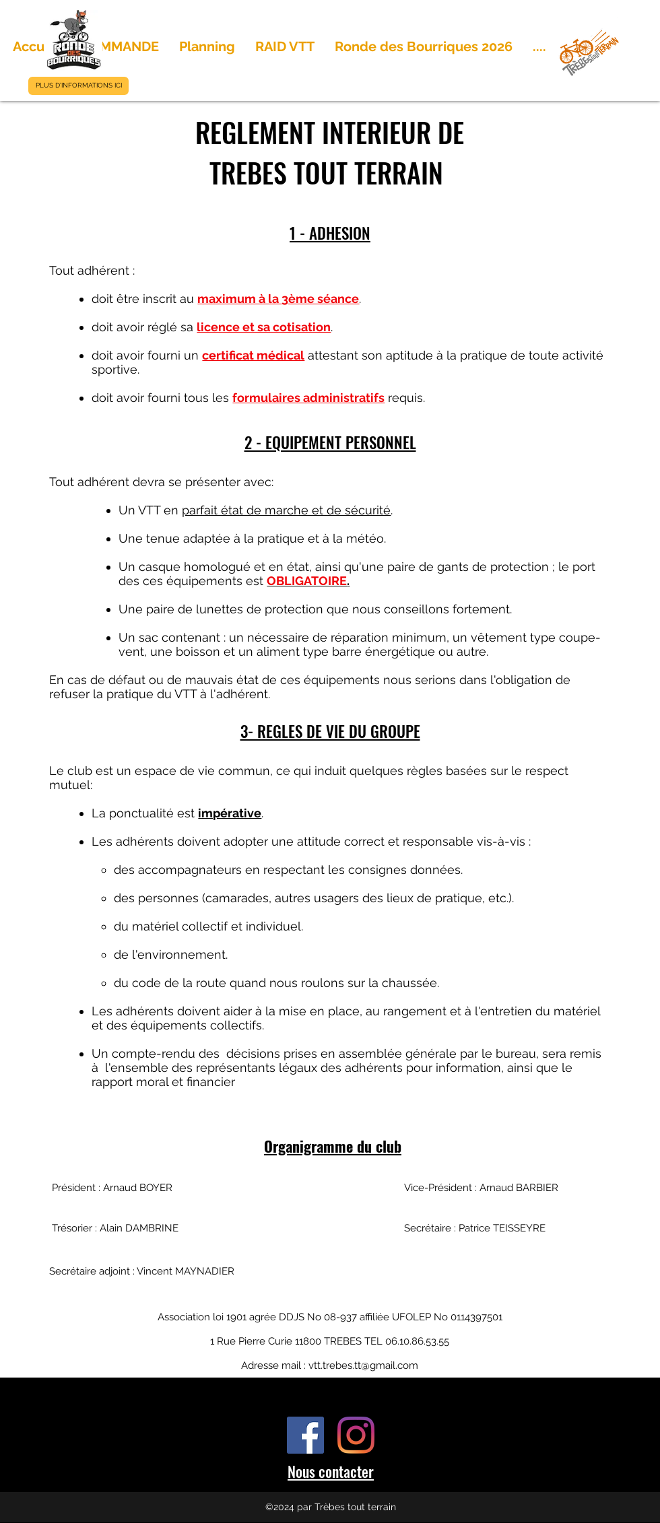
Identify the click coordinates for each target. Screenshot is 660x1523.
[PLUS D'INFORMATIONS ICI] (78, 86)
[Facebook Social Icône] (305, 1435)
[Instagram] (355, 1435)
